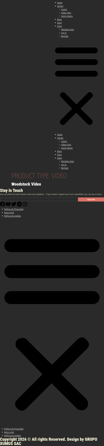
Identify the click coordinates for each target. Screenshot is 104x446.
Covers (64, 9)
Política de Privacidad (13, 209)
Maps (59, 19)
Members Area (67, 29)
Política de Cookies (12, 215)
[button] (76, 85)
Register (64, 36)
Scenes (60, 6)
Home (59, 2)
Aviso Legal (9, 212)
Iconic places (67, 16)
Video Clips (66, 12)
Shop (59, 22)
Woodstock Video (26, 184)
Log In (64, 32)
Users (59, 26)
